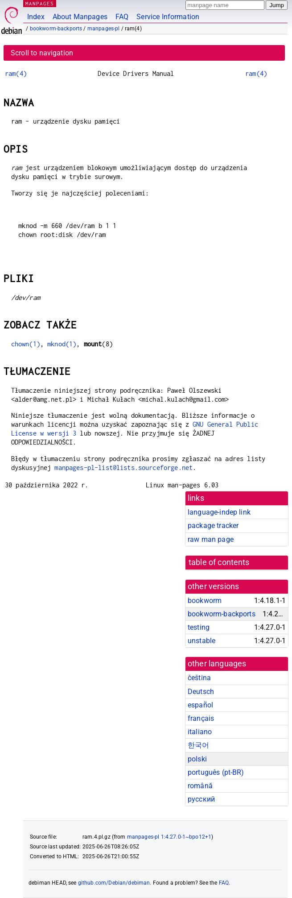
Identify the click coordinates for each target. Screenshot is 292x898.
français (201, 718)
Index (36, 16)
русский (201, 799)
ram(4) (16, 73)
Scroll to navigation (42, 53)
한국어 (198, 745)
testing (199, 627)
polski (197, 759)
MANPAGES (39, 3)
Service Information (167, 16)
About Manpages (80, 16)
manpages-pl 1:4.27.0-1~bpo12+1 (169, 837)
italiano (200, 732)
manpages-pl (103, 28)
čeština (199, 678)
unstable (201, 640)
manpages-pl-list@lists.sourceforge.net (123, 467)
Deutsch (201, 691)
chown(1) (25, 344)
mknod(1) (61, 344)
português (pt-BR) (216, 772)
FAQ (121, 16)
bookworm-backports (56, 28)
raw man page (211, 539)
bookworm (205, 600)
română (200, 786)
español (200, 705)
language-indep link (219, 512)
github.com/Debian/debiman (114, 883)
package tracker (213, 525)
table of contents (219, 562)
